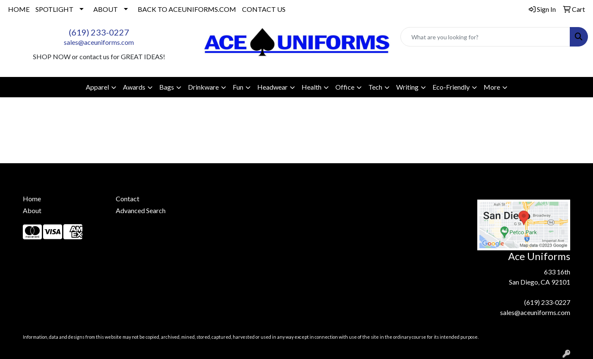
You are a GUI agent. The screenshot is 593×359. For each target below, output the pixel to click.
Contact (127, 199)
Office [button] (344, 87)
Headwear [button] (272, 87)
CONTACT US (264, 9)
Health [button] (311, 87)
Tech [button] (375, 87)
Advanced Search (141, 210)
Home (32, 199)
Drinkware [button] (203, 87)
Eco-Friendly (451, 87)
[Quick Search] (485, 37)
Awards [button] (134, 87)
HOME (19, 9)
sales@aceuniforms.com (99, 42)
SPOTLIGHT (54, 9)
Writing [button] (407, 87)
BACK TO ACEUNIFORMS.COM (187, 9)
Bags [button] (166, 87)
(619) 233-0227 (99, 32)
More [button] (492, 87)
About (32, 210)
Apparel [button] (97, 87)
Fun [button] (238, 87)
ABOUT (105, 9)
